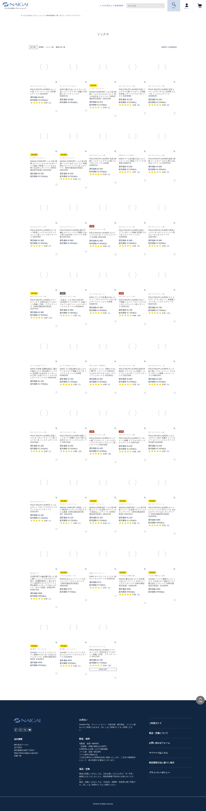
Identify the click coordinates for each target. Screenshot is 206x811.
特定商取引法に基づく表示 (161, 763)
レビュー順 (50, 47)
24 (139, 315)
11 (168, 313)
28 (139, 451)
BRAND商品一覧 (52, 15)
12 (50, 318)
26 (109, 454)
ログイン (186, 5)
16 (80, 451)
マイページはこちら (158, 753)
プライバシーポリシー (159, 772)
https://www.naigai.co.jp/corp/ (26, 753)
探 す (174, 5)
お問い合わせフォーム (159, 743)
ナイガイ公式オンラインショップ (33, 15)
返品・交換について (158, 733)
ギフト (62, 15)
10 (109, 665)
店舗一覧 (17, 756)
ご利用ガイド (155, 723)
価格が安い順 (60, 47)
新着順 (41, 47)
